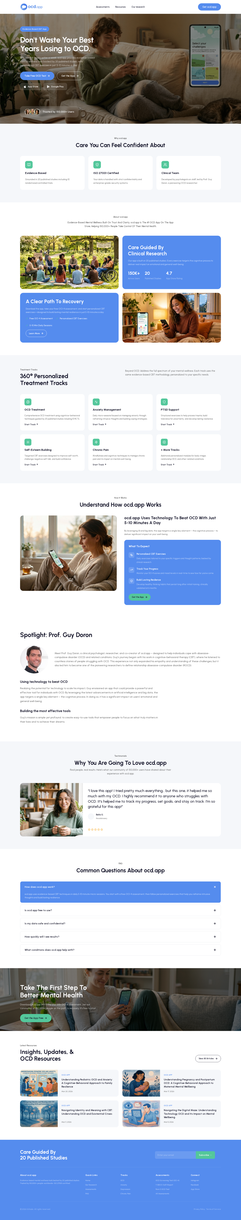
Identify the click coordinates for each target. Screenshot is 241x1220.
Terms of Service (213, 1209)
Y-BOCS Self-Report (164, 1185)
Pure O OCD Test (162, 1189)
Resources (120, 6)
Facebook (195, 1185)
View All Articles (208, 1058)
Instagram (195, 1180)
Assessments (103, 6)
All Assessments (162, 1194)
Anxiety (123, 1185)
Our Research (91, 1185)
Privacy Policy (199, 1209)
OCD (122, 1180)
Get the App (70, 76)
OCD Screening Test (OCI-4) (167, 1180)
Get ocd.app (209, 6)
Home (87, 1180)
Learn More (36, 333)
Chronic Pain (125, 1194)
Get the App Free (35, 1018)
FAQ (87, 1194)
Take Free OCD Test (37, 76)
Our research (138, 6)
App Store (195, 1189)
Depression (125, 1189)
